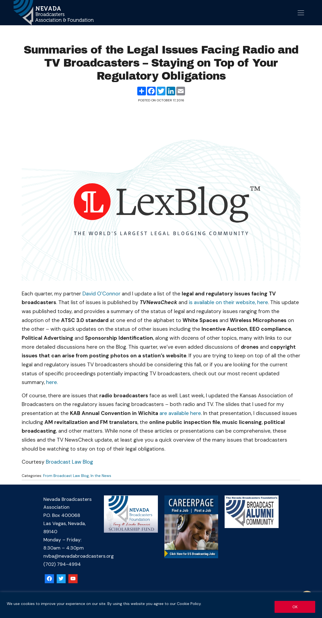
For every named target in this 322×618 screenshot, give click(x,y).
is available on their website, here (228, 302)
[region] (161, 605)
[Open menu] (300, 12)
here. (52, 382)
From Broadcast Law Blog (66, 475)
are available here (180, 413)
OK (295, 606)
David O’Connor (101, 293)
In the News (101, 475)
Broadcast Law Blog (69, 461)
